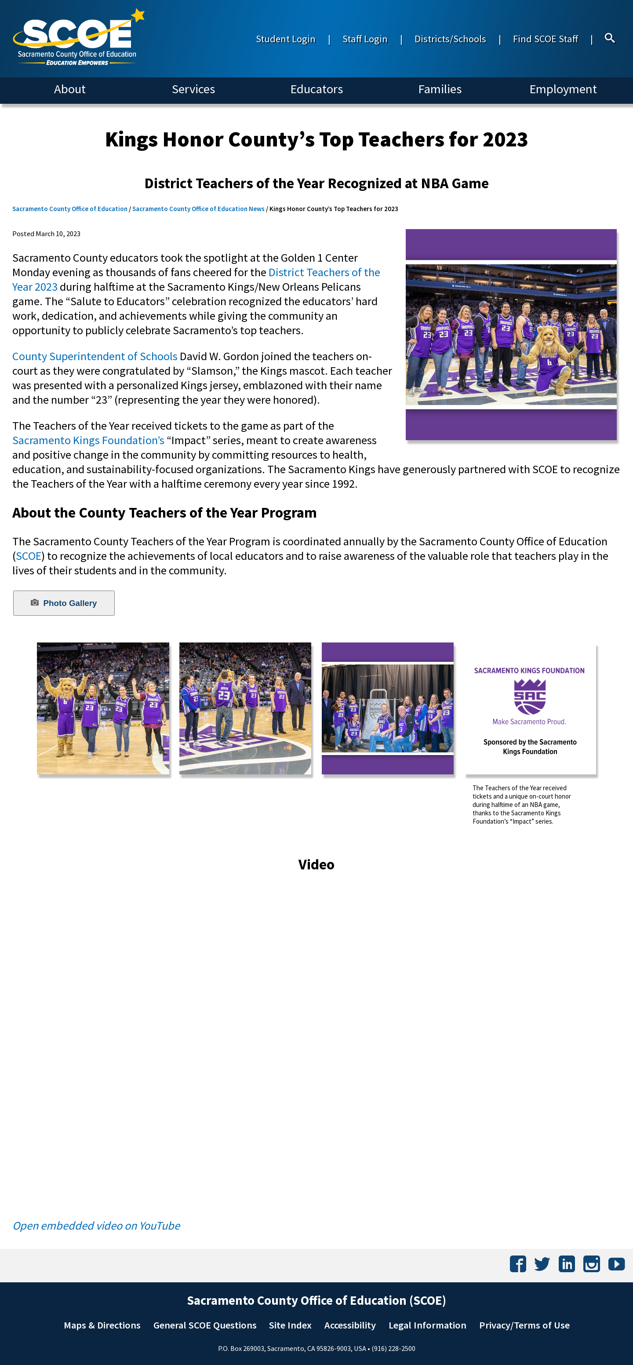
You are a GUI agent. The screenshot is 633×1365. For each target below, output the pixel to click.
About (70, 89)
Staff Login (365, 39)
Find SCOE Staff (545, 39)
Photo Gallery (64, 603)
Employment (563, 89)
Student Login (286, 39)
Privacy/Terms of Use (524, 1325)
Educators (316, 89)
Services (193, 89)
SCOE (28, 555)
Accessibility (350, 1325)
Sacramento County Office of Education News (198, 208)
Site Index (290, 1325)
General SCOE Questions (205, 1325)
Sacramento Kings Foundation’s (88, 440)
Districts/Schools (450, 39)
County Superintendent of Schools (95, 356)
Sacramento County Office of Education (69, 208)
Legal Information (427, 1325)
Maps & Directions (102, 1325)
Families (440, 89)
